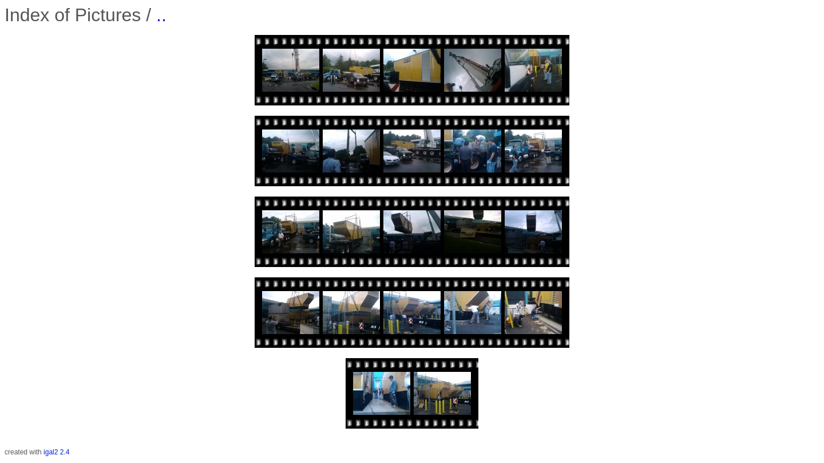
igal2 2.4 (56, 452)
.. (161, 15)
